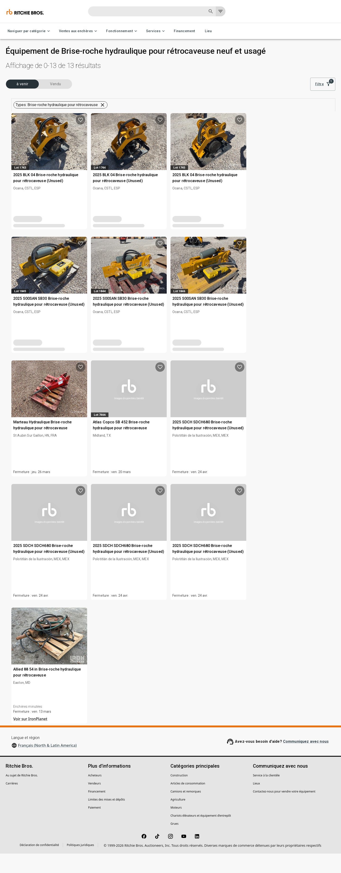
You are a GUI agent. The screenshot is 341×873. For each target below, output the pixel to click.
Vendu (64, 95)
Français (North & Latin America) (47, 764)
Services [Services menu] (156, 31)
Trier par (284, 78)
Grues (174, 843)
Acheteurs (95, 795)
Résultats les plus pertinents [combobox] (303, 84)
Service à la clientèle (266, 795)
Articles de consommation (187, 803)
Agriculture (177, 819)
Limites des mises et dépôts (106, 819)
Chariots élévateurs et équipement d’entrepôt (200, 835)
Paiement (94, 827)
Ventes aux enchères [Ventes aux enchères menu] (79, 31)
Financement (184, 31)
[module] (248, 84)
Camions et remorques (185, 811)
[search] (76, 298)
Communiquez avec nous (306, 761)
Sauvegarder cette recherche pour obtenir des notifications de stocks (215, 114)
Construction (179, 795)
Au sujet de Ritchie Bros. (22, 795)
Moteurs (176, 827)
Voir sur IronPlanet (113, 738)
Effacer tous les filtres (260, 102)
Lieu (208, 31)
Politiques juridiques (80, 864)
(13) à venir (25, 95)
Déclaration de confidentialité (39, 864)
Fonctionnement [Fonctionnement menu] (122, 31)
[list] (264, 84)
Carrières (12, 803)
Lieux (256, 803)
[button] (44, 115)
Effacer (73, 311)
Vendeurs (94, 803)
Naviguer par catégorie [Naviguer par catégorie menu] (29, 31)
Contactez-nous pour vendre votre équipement (284, 811)
